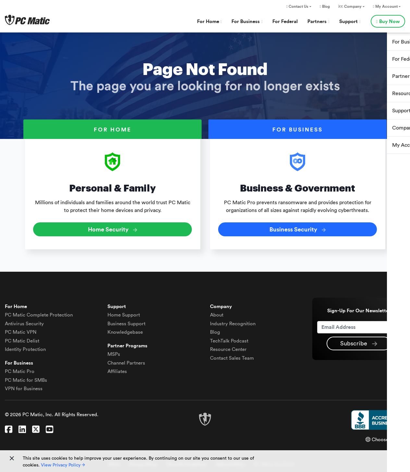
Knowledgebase (125, 329)
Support (350, 21)
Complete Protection (39, 312)
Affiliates (117, 368)
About (216, 312)
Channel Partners (126, 360)
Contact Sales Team (232, 355)
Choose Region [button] (385, 436)
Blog (325, 6)
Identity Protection (25, 346)
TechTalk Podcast (229, 338)
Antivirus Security (24, 320)
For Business (247, 21)
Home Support (123, 312)
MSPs (113, 351)
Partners (318, 21)
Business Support (126, 320)
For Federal (285, 21)
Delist (22, 338)
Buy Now (388, 21)
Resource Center (228, 346)
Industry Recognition (232, 320)
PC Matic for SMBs (26, 377)
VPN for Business (24, 386)
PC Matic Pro (19, 368)
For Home (209, 21)
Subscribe (358, 341)
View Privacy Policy (63, 465)
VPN (20, 329)
